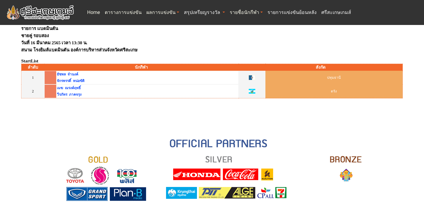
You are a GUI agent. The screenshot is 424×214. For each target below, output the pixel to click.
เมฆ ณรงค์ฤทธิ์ (69, 88)
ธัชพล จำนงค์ (67, 74)
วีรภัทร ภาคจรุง (69, 94)
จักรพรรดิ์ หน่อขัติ (71, 81)
